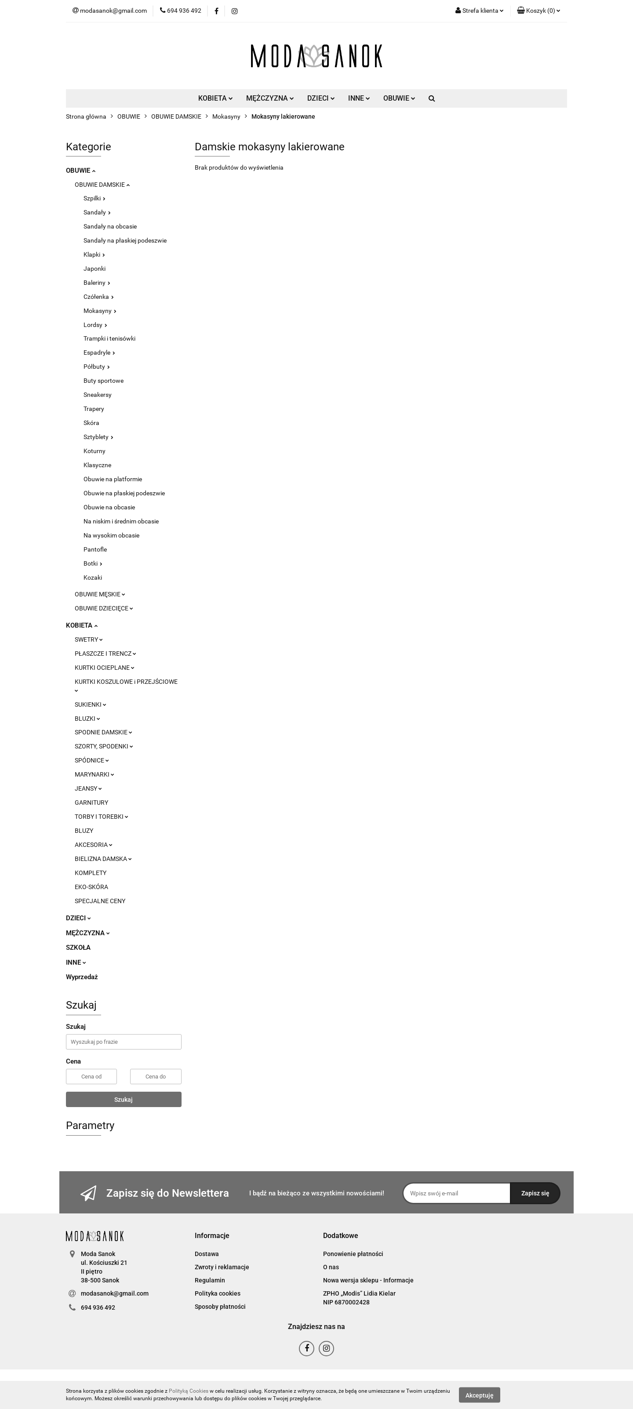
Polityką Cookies (188, 1391)
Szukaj (123, 1099)
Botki (93, 563)
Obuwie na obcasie (109, 507)
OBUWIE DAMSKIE (102, 184)
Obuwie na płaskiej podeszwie (124, 493)
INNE (359, 98)
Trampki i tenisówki (109, 338)
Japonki (95, 268)
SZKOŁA (78, 947)
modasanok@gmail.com (115, 1293)
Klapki (94, 254)
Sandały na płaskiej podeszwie (125, 240)
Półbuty (97, 366)
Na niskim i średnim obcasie (121, 521)
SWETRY (89, 639)
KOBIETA (215, 98)
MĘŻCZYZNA (270, 98)
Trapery (94, 408)
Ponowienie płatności (353, 1253)
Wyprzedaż (82, 977)
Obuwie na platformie (113, 479)
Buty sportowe (104, 380)
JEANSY (88, 788)
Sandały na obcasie (110, 226)
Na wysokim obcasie (111, 535)
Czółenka (99, 296)
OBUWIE (399, 98)
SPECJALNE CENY (100, 900)
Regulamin (210, 1280)
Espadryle (99, 352)
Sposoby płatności (220, 1306)
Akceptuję (480, 1394)
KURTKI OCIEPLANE (105, 667)
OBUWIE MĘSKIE (100, 594)
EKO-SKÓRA (91, 886)
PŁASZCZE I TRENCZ (105, 653)
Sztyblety (98, 436)
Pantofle (95, 549)
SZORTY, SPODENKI (104, 746)
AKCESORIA (94, 844)
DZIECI (321, 98)
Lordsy (95, 324)
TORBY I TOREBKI (101, 816)
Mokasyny (100, 310)
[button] (538, 11)
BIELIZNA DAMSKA (103, 858)
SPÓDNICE (92, 760)
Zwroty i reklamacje (222, 1267)
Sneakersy (98, 394)
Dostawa (207, 1253)
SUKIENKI (90, 704)
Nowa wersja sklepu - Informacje (368, 1280)
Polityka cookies (217, 1293)
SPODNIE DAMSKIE (103, 732)
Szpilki (95, 198)
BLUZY (84, 830)
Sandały (97, 212)
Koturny (95, 450)
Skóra (91, 422)
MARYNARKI (94, 774)
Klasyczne (97, 464)
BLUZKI (87, 718)
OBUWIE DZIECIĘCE (104, 608)
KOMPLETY (90, 872)
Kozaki (93, 577)
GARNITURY (91, 802)
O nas (331, 1267)
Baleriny (97, 282)
